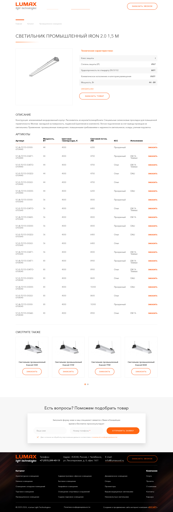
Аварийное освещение (68, 486)
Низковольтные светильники (117, 497)
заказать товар (94, 96)
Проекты (69, 15)
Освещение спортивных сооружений (74, 491)
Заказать (152, 147)
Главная (19, 24)
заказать (32, 371)
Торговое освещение (25, 491)
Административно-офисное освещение (75, 476)
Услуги (59, 15)
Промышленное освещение (50, 24)
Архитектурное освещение (27, 476)
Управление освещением (39, 15)
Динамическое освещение (116, 476)
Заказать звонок (142, 6)
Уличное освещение (24, 481)
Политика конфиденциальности (77, 507)
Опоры (108, 481)
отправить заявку (123, 431)
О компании (82, 15)
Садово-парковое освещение (71, 497)
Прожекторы (110, 486)
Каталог (20, 15)
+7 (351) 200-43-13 (108, 8)
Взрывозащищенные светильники (119, 491)
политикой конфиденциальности (104, 437)
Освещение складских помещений (30, 486)
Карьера (108, 15)
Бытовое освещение (67, 481)
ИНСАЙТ (153, 507)
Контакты (96, 15)
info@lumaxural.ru (80, 8)
